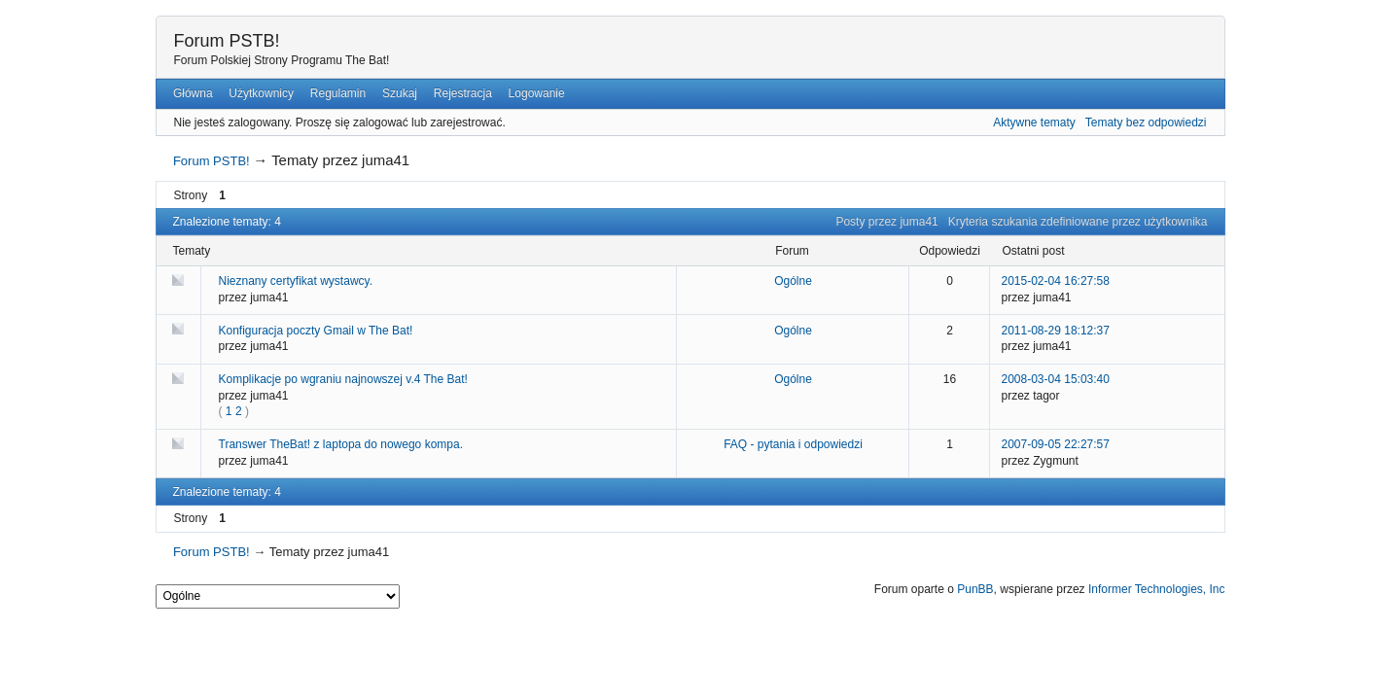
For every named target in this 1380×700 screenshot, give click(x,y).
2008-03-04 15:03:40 (1056, 379)
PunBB (975, 589)
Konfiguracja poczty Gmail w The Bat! (316, 330)
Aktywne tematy (1034, 122)
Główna (193, 93)
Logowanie (537, 93)
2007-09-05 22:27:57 (1056, 444)
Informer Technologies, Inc (1156, 589)
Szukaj (399, 93)
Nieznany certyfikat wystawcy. (296, 281)
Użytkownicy (261, 93)
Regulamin (338, 93)
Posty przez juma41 (886, 221)
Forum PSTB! (227, 41)
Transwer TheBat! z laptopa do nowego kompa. (341, 444)
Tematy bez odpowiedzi (1146, 122)
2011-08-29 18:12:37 (1056, 330)
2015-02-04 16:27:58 (1056, 281)
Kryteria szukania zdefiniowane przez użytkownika (1078, 221)
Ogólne (793, 281)
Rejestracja (463, 93)
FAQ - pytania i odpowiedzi (793, 444)
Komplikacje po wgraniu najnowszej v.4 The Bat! (343, 379)
